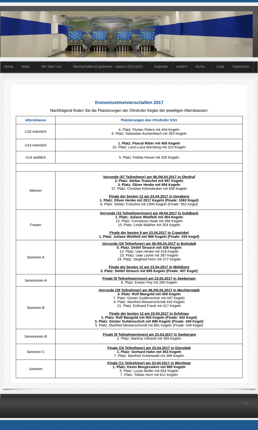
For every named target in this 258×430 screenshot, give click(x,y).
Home (8, 66)
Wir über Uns (51, 66)
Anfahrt (181, 66)
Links (220, 66)
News (25, 66)
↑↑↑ (245, 403)
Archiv (200, 66)
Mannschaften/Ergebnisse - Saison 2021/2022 (108, 66)
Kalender (161, 66)
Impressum (240, 66)
